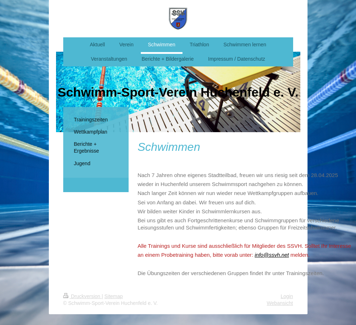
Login (287, 296)
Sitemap (114, 296)
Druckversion (82, 296)
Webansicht (280, 303)
